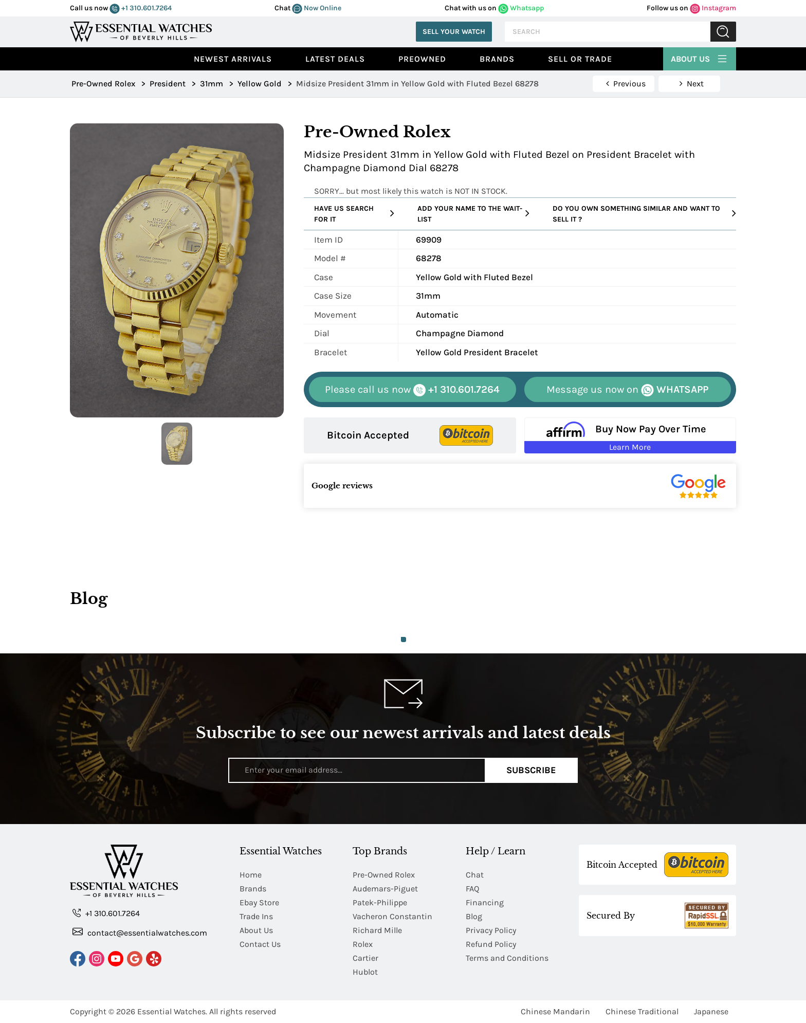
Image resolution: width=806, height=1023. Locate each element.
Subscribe (531, 770)
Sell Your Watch (454, 31)
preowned (422, 59)
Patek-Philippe (380, 902)
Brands (497, 59)
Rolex (363, 944)
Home (251, 875)
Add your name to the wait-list (473, 214)
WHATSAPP (627, 389)
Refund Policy (491, 944)
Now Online (316, 8)
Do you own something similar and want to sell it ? (644, 214)
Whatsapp (521, 8)
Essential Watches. (172, 1011)
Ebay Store (259, 902)
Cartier (365, 958)
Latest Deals (335, 59)
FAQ (472, 888)
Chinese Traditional (642, 1011)
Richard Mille (377, 930)
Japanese (711, 1011)
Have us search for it (354, 214)
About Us (699, 57)
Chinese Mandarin (555, 1011)
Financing (485, 902)
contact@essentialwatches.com (139, 932)
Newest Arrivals (233, 59)
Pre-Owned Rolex (384, 875)
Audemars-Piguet (385, 888)
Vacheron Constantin (392, 916)
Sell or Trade (580, 59)
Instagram (713, 8)
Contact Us (260, 944)
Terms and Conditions (507, 958)
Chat (475, 875)
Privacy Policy (491, 930)
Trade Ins (256, 916)
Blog (474, 916)
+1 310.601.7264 (140, 8)
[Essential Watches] (141, 30)
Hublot (365, 972)
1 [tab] (403, 639)
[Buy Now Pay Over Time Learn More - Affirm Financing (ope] (630, 435)
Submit (723, 32)
